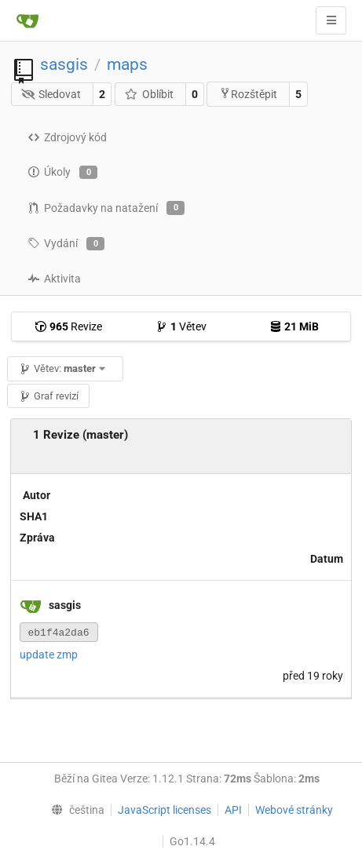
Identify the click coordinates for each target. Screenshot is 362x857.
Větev (181, 326)
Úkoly (62, 173)
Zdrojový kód (67, 137)
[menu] (74, 810)
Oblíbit (149, 94)
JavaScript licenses (164, 810)
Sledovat (51, 94)
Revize (68, 326)
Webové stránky (294, 810)
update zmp (49, 654)
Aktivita (54, 278)
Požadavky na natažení (106, 208)
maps (127, 64)
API (233, 810)
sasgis (64, 64)
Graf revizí (49, 396)
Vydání (65, 244)
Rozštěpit (248, 93)
